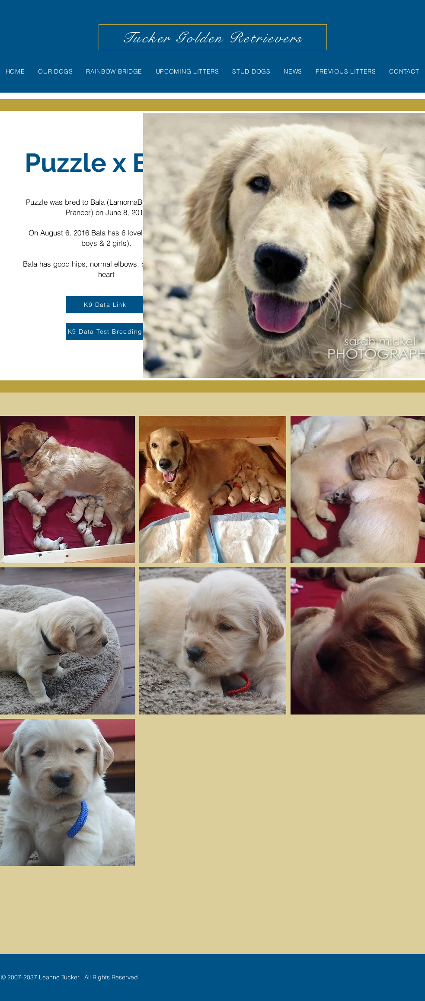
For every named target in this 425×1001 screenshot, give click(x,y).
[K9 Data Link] (106, 304)
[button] (212, 489)
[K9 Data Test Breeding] (106, 331)
